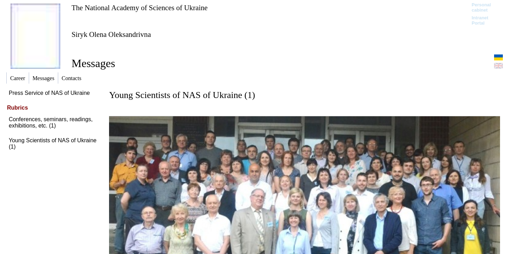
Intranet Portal (480, 20)
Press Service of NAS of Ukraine (49, 93)
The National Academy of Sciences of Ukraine (140, 8)
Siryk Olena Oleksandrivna (111, 34)
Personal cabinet (481, 7)
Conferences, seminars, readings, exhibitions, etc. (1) (51, 122)
